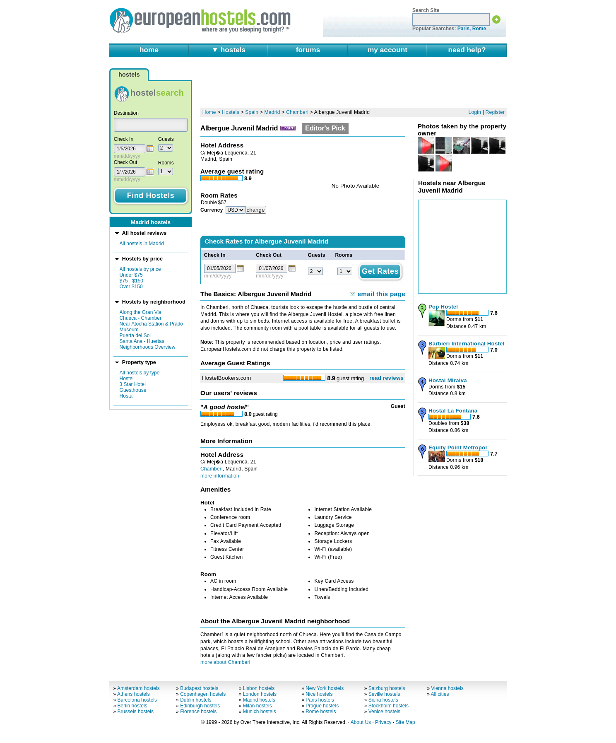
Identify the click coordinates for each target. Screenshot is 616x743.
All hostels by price (140, 269)
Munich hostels (259, 711)
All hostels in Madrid (142, 243)
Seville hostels (384, 694)
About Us (361, 722)
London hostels (260, 694)
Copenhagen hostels (203, 694)
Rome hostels (321, 711)
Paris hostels (320, 700)
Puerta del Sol (135, 335)
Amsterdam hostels (138, 688)
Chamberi (297, 112)
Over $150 (131, 286)
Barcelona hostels (137, 700)
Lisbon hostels (259, 688)
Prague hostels (322, 706)
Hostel (127, 378)
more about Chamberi (225, 662)
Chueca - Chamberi (141, 318)
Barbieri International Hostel (466, 343)
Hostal (127, 396)
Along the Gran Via (140, 312)
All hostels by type (140, 373)
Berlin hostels (132, 706)
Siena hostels (383, 700)
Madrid (272, 112)
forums (308, 50)
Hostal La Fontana (452, 411)
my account (387, 50)
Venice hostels (384, 711)
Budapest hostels (199, 688)
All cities (440, 694)
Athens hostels (133, 694)
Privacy (383, 722)
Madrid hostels (259, 700)
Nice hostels (319, 694)
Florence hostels (198, 711)
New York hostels (325, 688)
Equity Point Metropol (457, 447)
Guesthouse (133, 390)
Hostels (230, 112)
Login (475, 112)
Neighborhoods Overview (148, 347)
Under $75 (131, 275)
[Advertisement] (353, 85)
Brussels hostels (136, 711)
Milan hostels (257, 706)
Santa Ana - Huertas (142, 341)
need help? (467, 50)
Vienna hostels (447, 688)
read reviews (386, 378)
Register (495, 112)
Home (209, 112)
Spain (251, 112)
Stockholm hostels (388, 706)
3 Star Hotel (133, 384)
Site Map (405, 722)
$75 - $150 (131, 281)
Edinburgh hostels (200, 706)
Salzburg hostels (386, 688)
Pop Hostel (443, 307)
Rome (479, 28)
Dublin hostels (195, 700)
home (149, 50)
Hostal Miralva (447, 380)
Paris (463, 28)
